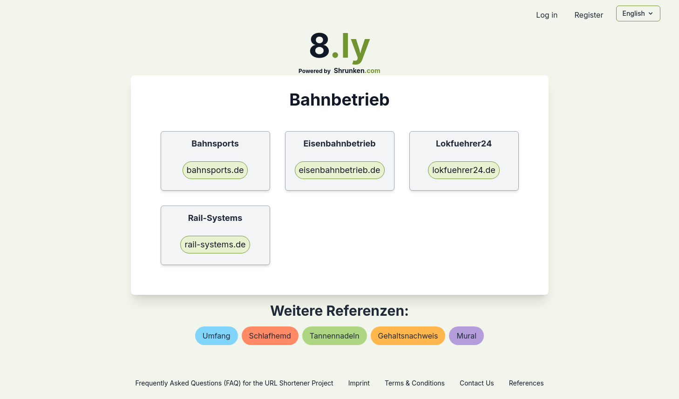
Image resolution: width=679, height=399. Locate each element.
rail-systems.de (214, 244)
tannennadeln (335, 335)
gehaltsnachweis (408, 335)
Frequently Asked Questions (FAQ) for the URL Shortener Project (234, 383)
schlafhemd (270, 335)
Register (588, 15)
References (526, 383)
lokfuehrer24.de (464, 170)
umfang (217, 335)
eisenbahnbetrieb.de (339, 170)
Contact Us (477, 383)
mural (466, 335)
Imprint (359, 383)
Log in (546, 15)
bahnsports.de (215, 170)
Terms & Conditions (415, 383)
